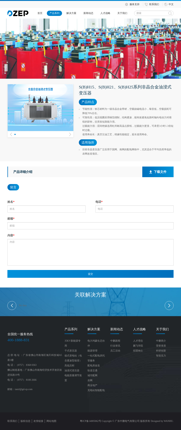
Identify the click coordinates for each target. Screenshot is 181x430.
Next (70, 139)
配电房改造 (93, 365)
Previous (10, 139)
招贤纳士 (138, 350)
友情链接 (38, 421)
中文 (171, 4)
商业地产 (92, 385)
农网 (89, 380)
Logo (18, 13)
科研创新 (161, 350)
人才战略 (105, 13)
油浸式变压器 (72, 370)
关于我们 (122, 13)
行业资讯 (115, 345)
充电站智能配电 (96, 390)
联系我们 (154, 4)
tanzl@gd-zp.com (24, 389)
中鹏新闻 (115, 340)
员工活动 (115, 350)
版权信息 (25, 421)
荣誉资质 (161, 345)
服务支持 (134, 4)
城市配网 (92, 375)
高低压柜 (69, 365)
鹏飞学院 (138, 345)
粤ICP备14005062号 (90, 421)
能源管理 (92, 350)
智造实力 (161, 355)
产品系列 (54, 13)
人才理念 (138, 340)
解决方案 (71, 13)
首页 (39, 13)
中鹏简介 (161, 340)
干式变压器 (71, 350)
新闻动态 (88, 13)
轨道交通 (92, 370)
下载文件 (158, 172)
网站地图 (51, 421)
